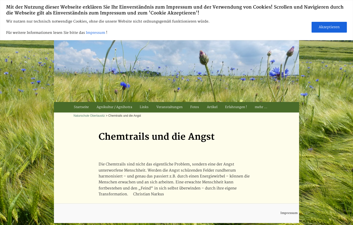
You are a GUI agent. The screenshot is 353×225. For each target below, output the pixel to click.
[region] (176, 20)
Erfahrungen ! (236, 107)
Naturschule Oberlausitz (89, 115)
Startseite (81, 107)
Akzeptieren (329, 27)
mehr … (261, 107)
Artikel (212, 107)
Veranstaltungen (169, 107)
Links (144, 107)
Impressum (96, 33)
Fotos (194, 107)
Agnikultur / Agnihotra (114, 107)
